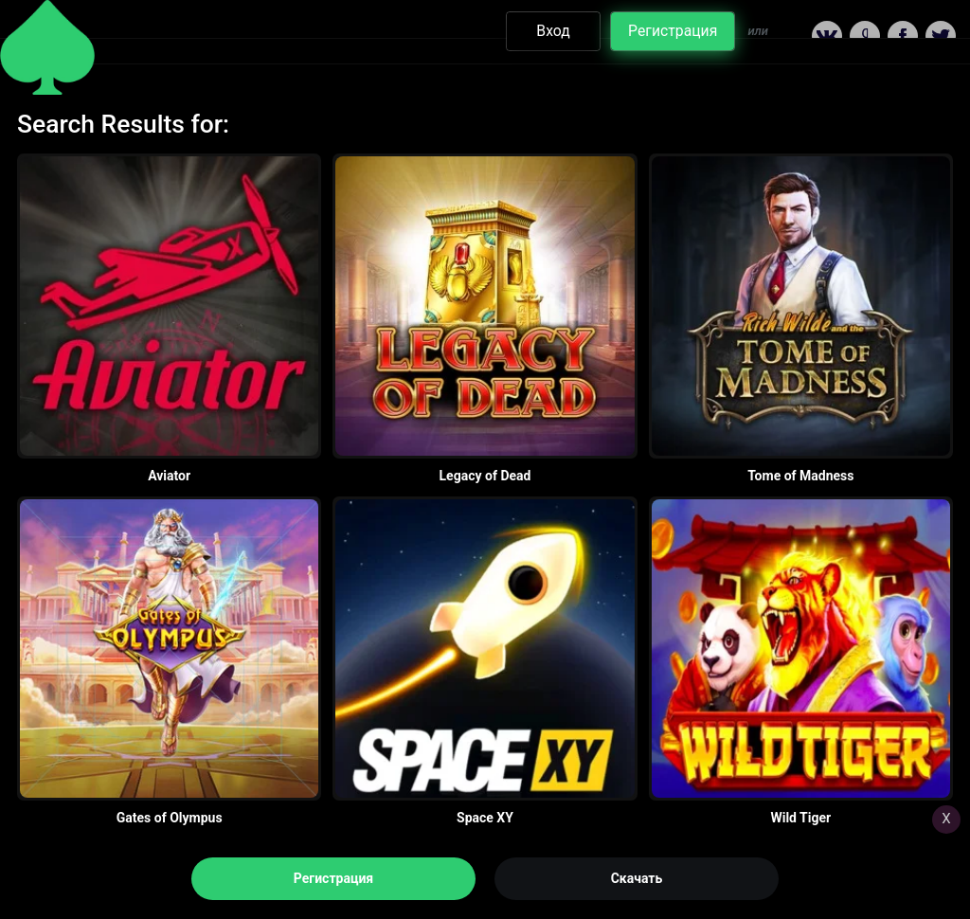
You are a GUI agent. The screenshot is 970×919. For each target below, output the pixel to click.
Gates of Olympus (170, 817)
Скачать (637, 878)
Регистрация (333, 878)
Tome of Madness (800, 475)
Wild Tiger (800, 817)
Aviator (169, 475)
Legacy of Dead (485, 475)
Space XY (485, 817)
